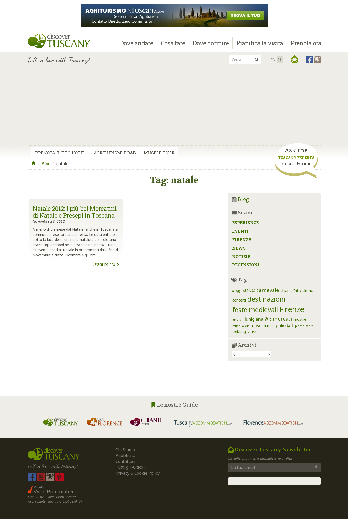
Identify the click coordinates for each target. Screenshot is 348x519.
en (273, 59)
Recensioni (246, 264)
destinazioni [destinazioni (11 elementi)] (266, 299)
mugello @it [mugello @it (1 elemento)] (240, 326)
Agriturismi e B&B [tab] (115, 152)
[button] (294, 59)
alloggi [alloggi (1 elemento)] (237, 291)
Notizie (241, 256)
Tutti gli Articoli (130, 467)
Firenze (241, 239)
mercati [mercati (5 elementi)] (282, 318)
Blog (46, 163)
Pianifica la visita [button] (259, 43)
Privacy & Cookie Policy (137, 473)
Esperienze (245, 222)
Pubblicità (125, 455)
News (239, 248)
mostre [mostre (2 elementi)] (300, 319)
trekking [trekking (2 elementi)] (239, 331)
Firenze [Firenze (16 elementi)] (291, 309)
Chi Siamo (125, 450)
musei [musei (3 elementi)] (256, 325)
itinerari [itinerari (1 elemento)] (237, 319)
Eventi (240, 231)
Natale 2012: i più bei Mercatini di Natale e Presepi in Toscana (75, 211)
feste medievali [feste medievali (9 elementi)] (255, 309)
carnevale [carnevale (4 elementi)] (267, 290)
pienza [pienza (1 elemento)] (299, 326)
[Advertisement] (174, 106)
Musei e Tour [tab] (159, 152)
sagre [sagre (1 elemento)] (310, 326)
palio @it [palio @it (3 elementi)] (284, 325)
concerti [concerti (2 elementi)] (239, 300)
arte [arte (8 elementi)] (249, 290)
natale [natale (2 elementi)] (269, 325)
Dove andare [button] (136, 43)
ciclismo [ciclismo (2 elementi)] (306, 290)
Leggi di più (106, 264)
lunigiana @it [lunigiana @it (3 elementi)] (258, 319)
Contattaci (125, 461)
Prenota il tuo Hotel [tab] (60, 152)
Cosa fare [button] (173, 43)
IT (280, 59)
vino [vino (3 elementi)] (251, 331)
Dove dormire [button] (211, 43)
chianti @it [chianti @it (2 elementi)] (289, 290)
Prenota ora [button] (306, 43)
